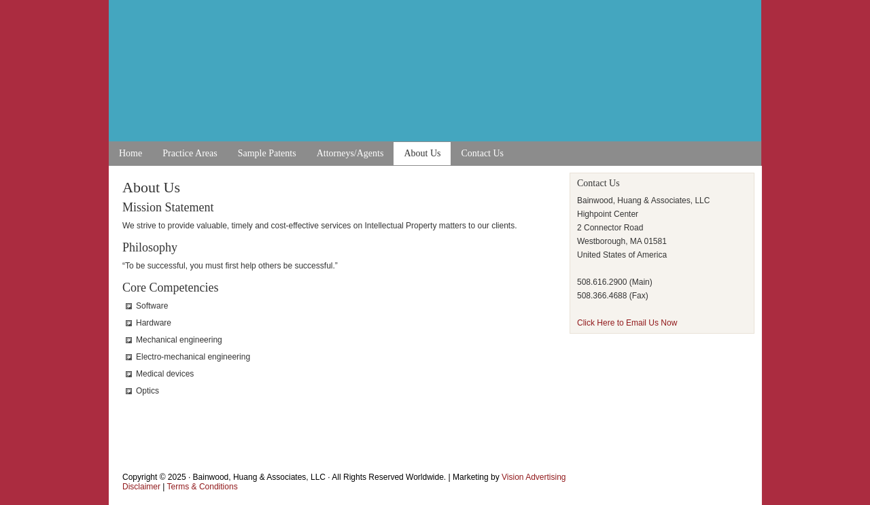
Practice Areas (189, 153)
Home (130, 153)
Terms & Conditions (202, 486)
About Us (422, 153)
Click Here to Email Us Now (627, 323)
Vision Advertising (534, 477)
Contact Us (482, 153)
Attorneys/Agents (350, 153)
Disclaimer (141, 486)
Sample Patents (267, 153)
